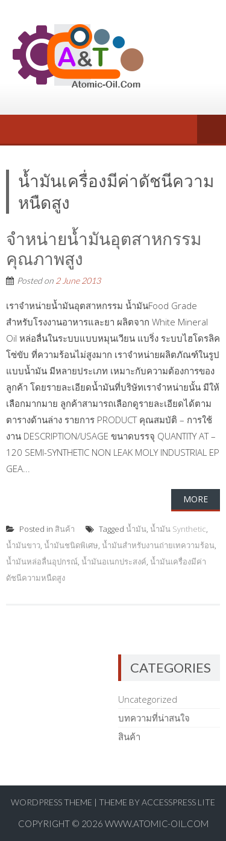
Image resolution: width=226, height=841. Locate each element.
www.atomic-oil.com (157, 823)
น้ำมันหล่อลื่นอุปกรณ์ (42, 561)
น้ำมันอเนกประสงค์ (113, 561)
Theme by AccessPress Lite (157, 802)
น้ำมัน (136, 528)
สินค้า (65, 528)
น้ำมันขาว (23, 545)
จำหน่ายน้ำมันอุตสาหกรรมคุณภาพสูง (103, 248)
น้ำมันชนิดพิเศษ (71, 545)
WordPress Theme (51, 802)
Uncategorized (147, 699)
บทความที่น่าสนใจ (154, 718)
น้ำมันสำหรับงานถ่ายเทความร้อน (158, 545)
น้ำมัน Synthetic (178, 528)
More (195, 499)
